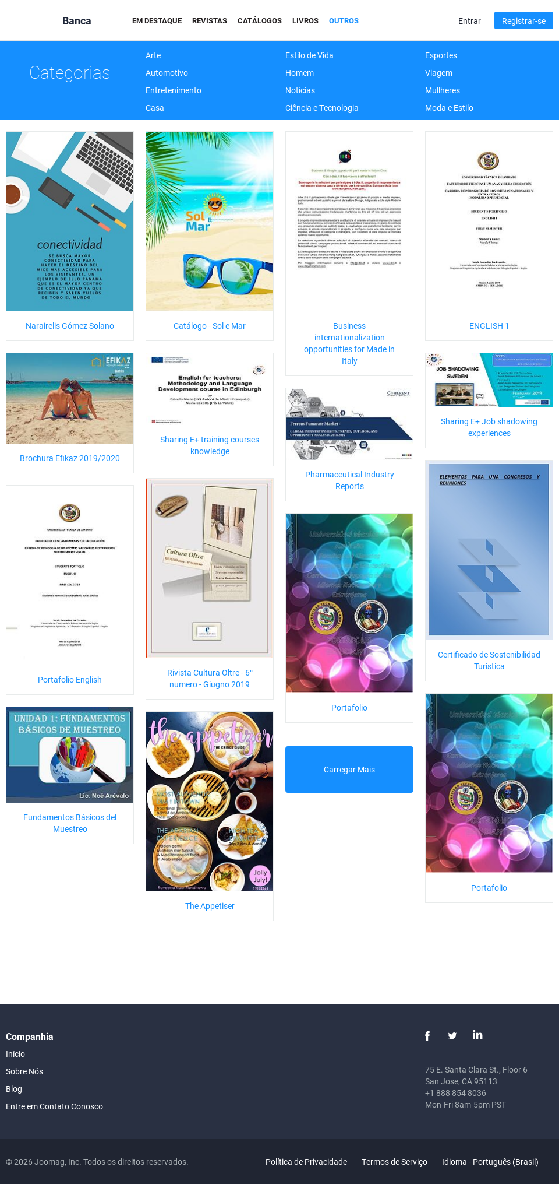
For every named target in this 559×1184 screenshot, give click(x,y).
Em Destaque (157, 20)
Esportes (441, 55)
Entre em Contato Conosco (54, 1106)
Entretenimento (173, 90)
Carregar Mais (349, 769)
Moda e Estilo (449, 107)
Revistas (209, 20)
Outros (344, 20)
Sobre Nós (24, 1071)
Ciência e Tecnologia (322, 107)
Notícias (300, 90)
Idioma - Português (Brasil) (497, 1161)
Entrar (469, 20)
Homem (299, 72)
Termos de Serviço (394, 1161)
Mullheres (442, 90)
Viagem (438, 72)
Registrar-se (524, 20)
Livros (305, 20)
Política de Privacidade (306, 1161)
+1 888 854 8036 (455, 1092)
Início (15, 1053)
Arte (153, 55)
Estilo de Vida (309, 55)
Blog (14, 1088)
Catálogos (260, 20)
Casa (155, 107)
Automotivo (167, 72)
